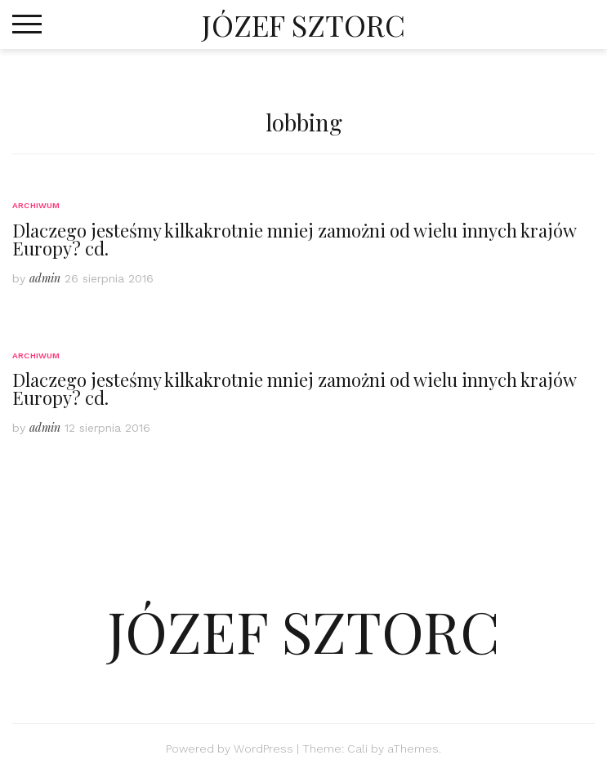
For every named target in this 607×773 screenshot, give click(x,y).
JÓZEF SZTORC (303, 24)
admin (44, 278)
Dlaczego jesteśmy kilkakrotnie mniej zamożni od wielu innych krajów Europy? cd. (294, 239)
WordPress (263, 748)
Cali (357, 748)
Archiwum (36, 205)
